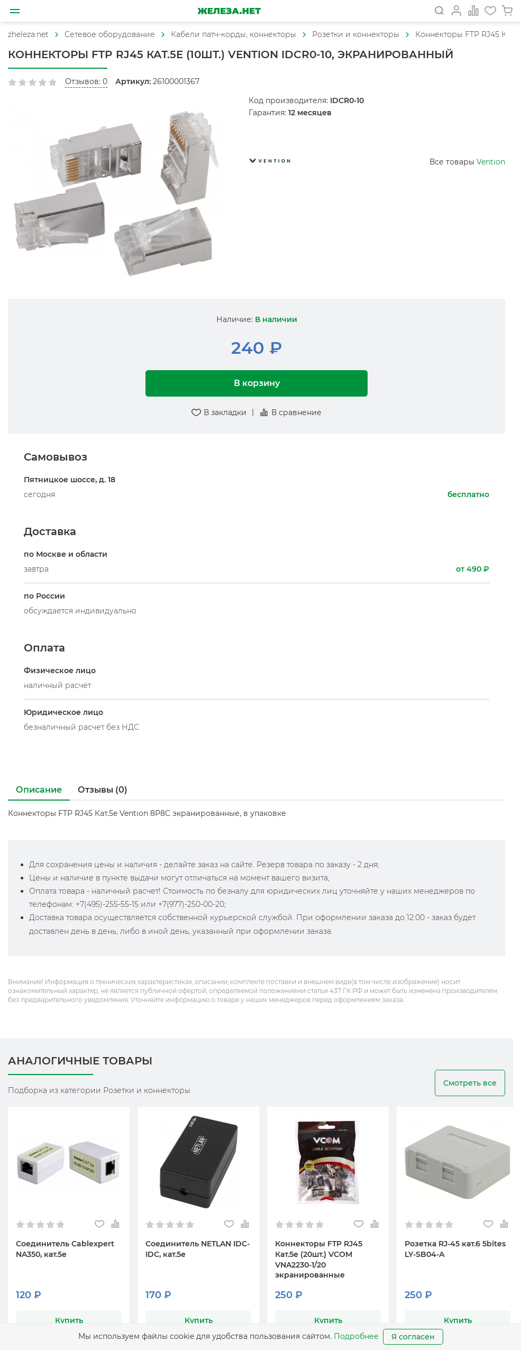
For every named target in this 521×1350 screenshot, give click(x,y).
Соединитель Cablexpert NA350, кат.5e (65, 1249)
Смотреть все (470, 1083)
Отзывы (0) (102, 790)
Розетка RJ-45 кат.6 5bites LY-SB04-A (455, 1249)
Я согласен (413, 1337)
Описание (39, 790)
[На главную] (229, 10)
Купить (69, 1320)
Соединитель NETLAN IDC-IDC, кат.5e (197, 1249)
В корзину (257, 383)
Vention (491, 162)
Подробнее (356, 1336)
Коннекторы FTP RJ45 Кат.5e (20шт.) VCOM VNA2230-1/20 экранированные (318, 1259)
